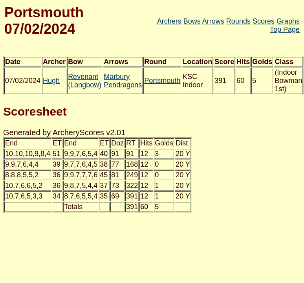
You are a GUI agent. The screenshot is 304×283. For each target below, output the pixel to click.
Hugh (51, 81)
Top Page (285, 29)
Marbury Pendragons (123, 81)
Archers (169, 21)
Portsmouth (162, 81)
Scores (264, 21)
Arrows (213, 21)
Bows (192, 21)
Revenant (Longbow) (84, 81)
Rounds (238, 21)
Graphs (288, 21)
